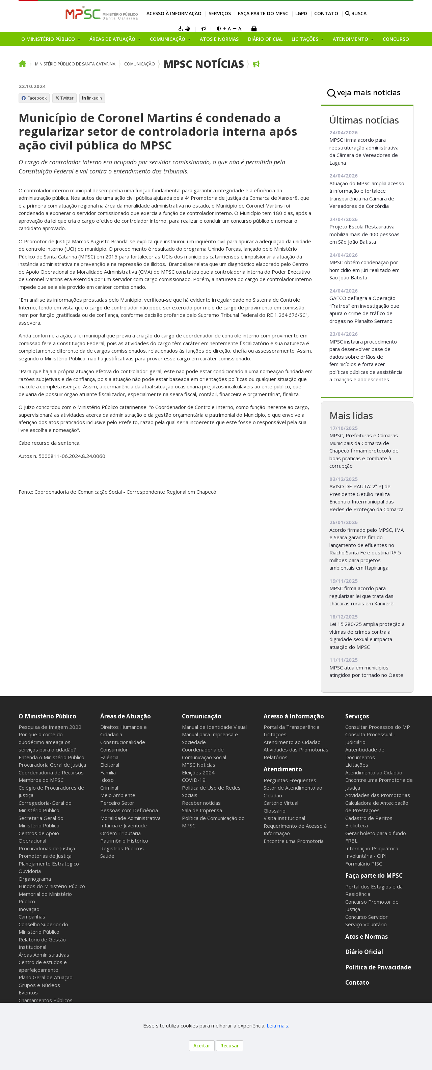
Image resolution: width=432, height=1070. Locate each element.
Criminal (109, 787)
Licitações (275, 734)
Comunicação (139, 64)
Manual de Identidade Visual (214, 726)
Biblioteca (356, 825)
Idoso (107, 779)
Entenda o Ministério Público (51, 757)
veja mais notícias (369, 92)
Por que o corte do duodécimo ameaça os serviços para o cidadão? (47, 742)
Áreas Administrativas (44, 954)
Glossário (275, 810)
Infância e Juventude (123, 825)
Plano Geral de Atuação (46, 977)
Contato (326, 13)
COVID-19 (194, 779)
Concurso (396, 39)
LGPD (301, 13)
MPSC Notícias (204, 64)
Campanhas (32, 916)
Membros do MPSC (41, 779)
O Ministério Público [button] (48, 39)
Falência (109, 757)
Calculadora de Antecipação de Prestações (376, 806)
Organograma (35, 878)
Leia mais (277, 1025)
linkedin (92, 98)
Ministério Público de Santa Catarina (75, 64)
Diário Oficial (265, 39)
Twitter (64, 98)
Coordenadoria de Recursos (51, 772)
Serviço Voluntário (366, 924)
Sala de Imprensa (202, 810)
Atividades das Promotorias (296, 749)
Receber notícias (201, 802)
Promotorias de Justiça (45, 855)
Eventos (28, 992)
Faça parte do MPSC (263, 13)
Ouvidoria (30, 871)
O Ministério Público (47, 716)
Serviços (220, 13)
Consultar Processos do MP (377, 726)
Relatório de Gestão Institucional (42, 943)
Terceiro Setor (117, 802)
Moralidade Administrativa (130, 818)
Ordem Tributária (120, 833)
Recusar (229, 1045)
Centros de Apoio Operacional (39, 837)
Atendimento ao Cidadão (292, 742)
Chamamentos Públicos (46, 1000)
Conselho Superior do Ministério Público (43, 928)
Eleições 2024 (198, 772)
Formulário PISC (363, 863)
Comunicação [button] (168, 39)
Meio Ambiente (117, 795)
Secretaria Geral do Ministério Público (41, 822)
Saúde (107, 855)
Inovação (29, 909)
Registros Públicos (122, 848)
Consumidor (114, 749)
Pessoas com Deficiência (129, 810)
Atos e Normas (219, 39)
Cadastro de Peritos (369, 818)
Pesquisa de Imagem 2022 (50, 726)
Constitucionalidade (122, 742)
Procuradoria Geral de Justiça (52, 764)
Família (108, 772)
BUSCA (356, 13)
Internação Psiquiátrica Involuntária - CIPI (371, 852)
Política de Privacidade (378, 967)
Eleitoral (109, 764)
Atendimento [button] (351, 39)
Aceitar (201, 1045)
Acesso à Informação (173, 13)
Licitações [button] (306, 39)
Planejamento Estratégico (49, 863)
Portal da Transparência (291, 726)
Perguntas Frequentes (290, 780)
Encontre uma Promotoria (294, 841)
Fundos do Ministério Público (52, 886)
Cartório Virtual (281, 802)
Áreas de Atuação (125, 716)
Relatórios (276, 757)
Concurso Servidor (366, 916)
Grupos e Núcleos (39, 985)
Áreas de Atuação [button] (113, 39)
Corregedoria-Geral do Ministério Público (45, 806)
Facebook (34, 98)
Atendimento (283, 769)
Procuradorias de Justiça (47, 848)
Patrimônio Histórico (124, 840)
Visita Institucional (284, 818)
